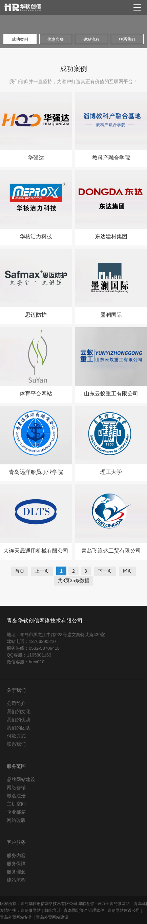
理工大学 (111, 472)
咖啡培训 (52, 910)
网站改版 (16, 820)
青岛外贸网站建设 (52, 917)
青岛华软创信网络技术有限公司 (45, 621)
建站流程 (16, 880)
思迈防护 (36, 315)
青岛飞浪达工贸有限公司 (111, 551)
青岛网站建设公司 (123, 910)
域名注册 (16, 795)
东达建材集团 (111, 236)
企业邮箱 (16, 812)
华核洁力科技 (36, 236)
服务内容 (16, 855)
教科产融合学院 (111, 158)
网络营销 (16, 787)
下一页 (105, 571)
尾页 (127, 571)
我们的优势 (18, 719)
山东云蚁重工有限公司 (111, 393)
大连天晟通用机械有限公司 (35, 551)
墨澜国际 (111, 315)
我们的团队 (18, 728)
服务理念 (16, 871)
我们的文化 (18, 711)
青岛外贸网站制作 (16, 917)
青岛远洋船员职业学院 (36, 472)
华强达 (36, 158)
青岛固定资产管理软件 (84, 910)
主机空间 (16, 804)
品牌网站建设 (21, 779)
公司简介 (16, 703)
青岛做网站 (30, 910)
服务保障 (16, 863)
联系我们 (16, 744)
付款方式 (16, 736)
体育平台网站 (36, 393)
